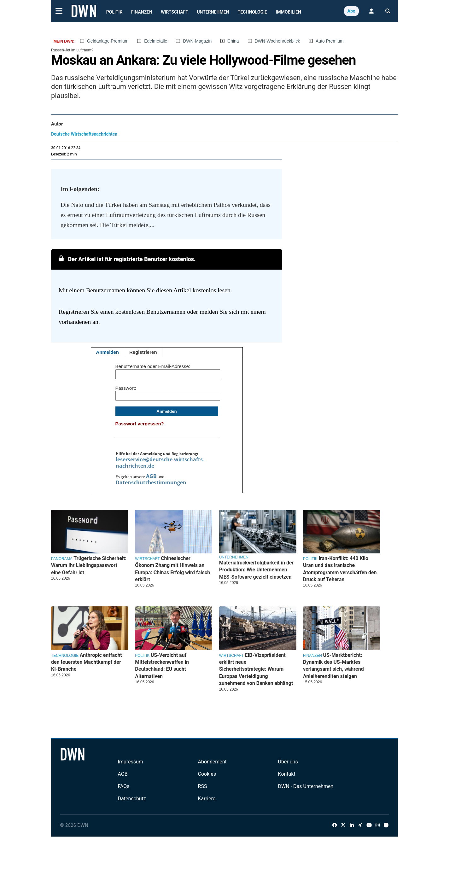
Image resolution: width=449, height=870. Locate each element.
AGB (151, 476)
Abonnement (212, 762)
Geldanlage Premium (108, 41)
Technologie (252, 12)
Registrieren (143, 352)
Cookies (207, 774)
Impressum (130, 762)
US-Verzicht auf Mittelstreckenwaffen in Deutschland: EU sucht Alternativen (162, 665)
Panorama (62, 559)
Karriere (207, 799)
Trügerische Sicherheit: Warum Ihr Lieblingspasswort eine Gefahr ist (88, 565)
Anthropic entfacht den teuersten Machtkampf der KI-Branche (86, 662)
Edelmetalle (155, 41)
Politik (114, 12)
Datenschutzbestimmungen (151, 482)
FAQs (123, 786)
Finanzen (141, 12)
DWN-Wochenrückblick (277, 41)
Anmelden (107, 352)
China (233, 41)
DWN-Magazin (197, 41)
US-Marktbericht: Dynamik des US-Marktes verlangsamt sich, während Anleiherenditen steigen (333, 665)
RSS (202, 786)
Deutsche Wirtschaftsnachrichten (84, 134)
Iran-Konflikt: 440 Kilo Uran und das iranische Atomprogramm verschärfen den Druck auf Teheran (340, 568)
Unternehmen (213, 12)
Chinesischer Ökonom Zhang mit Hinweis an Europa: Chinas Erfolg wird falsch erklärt (172, 568)
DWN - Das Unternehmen (306, 786)
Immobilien (288, 12)
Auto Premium (330, 41)
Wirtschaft (174, 12)
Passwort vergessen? (139, 423)
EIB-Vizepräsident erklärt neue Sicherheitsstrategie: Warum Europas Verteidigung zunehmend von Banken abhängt (256, 669)
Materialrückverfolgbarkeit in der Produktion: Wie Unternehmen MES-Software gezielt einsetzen (256, 570)
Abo (351, 11)
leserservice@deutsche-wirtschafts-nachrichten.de (160, 462)
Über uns (288, 762)
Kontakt (286, 774)
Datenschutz (132, 799)
